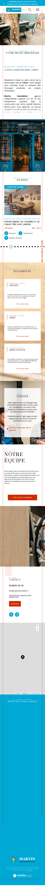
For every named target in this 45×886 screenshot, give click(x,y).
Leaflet (18, 693)
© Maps (25, 693)
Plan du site (19, 869)
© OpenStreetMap (35, 693)
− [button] (37, 629)
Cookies (30, 870)
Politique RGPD (23, 870)
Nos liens (15, 870)
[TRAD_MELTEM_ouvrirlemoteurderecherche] (29, 9)
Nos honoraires (11, 869)
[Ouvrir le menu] (38, 10)
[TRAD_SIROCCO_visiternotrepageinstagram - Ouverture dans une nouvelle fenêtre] (17, 614)
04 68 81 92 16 (16, 585)
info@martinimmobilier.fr (18, 591)
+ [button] (37, 626)
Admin (36, 869)
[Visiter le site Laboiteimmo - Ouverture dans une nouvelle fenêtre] (22, 878)
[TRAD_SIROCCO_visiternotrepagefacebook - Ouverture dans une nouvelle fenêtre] (11, 614)
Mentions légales (29, 869)
